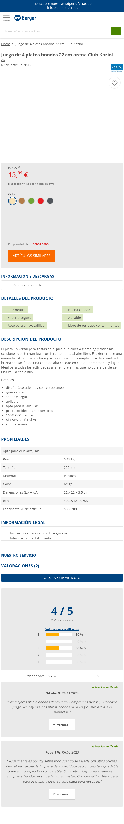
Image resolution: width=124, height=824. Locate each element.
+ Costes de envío (45, 183)
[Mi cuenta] (108, 17)
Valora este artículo (62, 577)
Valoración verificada (104, 687)
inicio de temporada (62, 7)
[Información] (63, 6)
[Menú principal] (7, 18)
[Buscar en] (57, 31)
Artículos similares (32, 255)
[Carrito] (117, 17)
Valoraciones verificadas (62, 629)
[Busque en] (116, 31)
